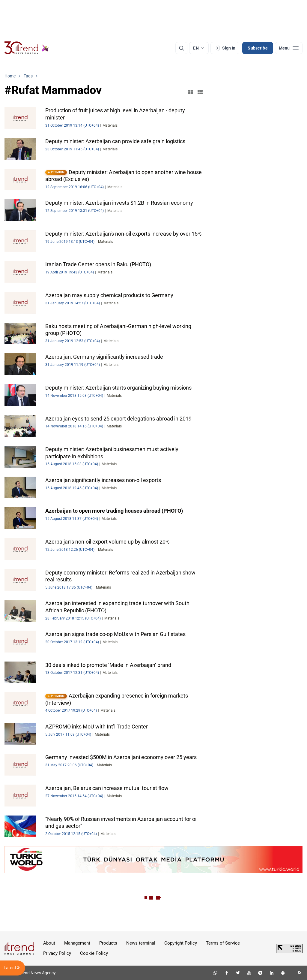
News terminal (140, 943)
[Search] (181, 48)
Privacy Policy (57, 953)
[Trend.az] (26, 48)
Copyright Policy (180, 943)
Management (77, 943)
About (49, 943)
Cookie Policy (94, 953)
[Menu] (289, 48)
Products (108, 943)
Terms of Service (223, 943)
